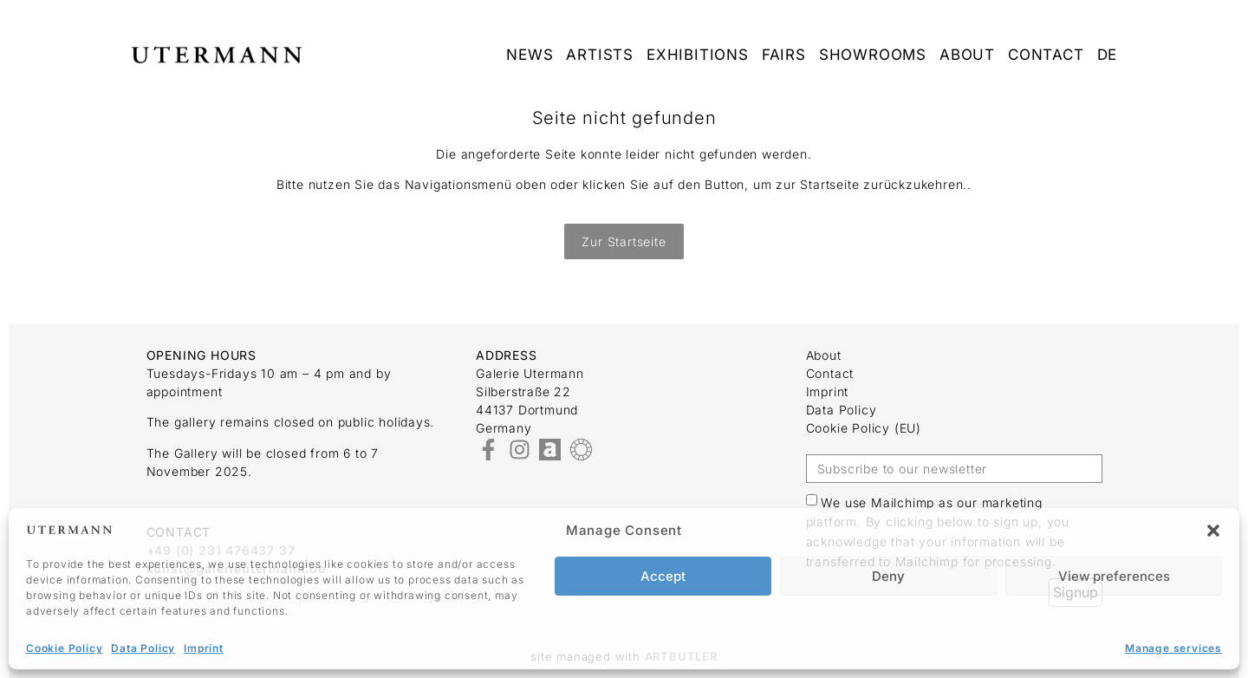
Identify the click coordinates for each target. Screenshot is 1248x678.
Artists (600, 54)
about (967, 54)
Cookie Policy (64, 648)
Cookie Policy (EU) (863, 427)
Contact (1046, 54)
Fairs (784, 54)
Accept (663, 576)
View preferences (1114, 576)
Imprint (204, 648)
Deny (888, 576)
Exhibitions (698, 54)
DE (1107, 54)
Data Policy (143, 648)
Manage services (1173, 648)
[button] (1213, 530)
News (529, 54)
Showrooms (872, 54)
